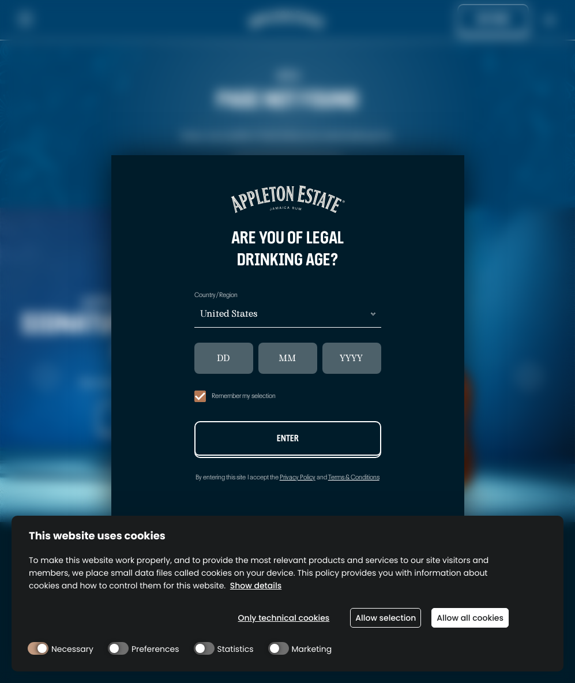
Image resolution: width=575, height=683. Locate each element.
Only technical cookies (284, 618)
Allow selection (385, 618)
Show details (255, 586)
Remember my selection (235, 396)
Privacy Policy (297, 477)
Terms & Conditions (353, 477)
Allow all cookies (470, 618)
